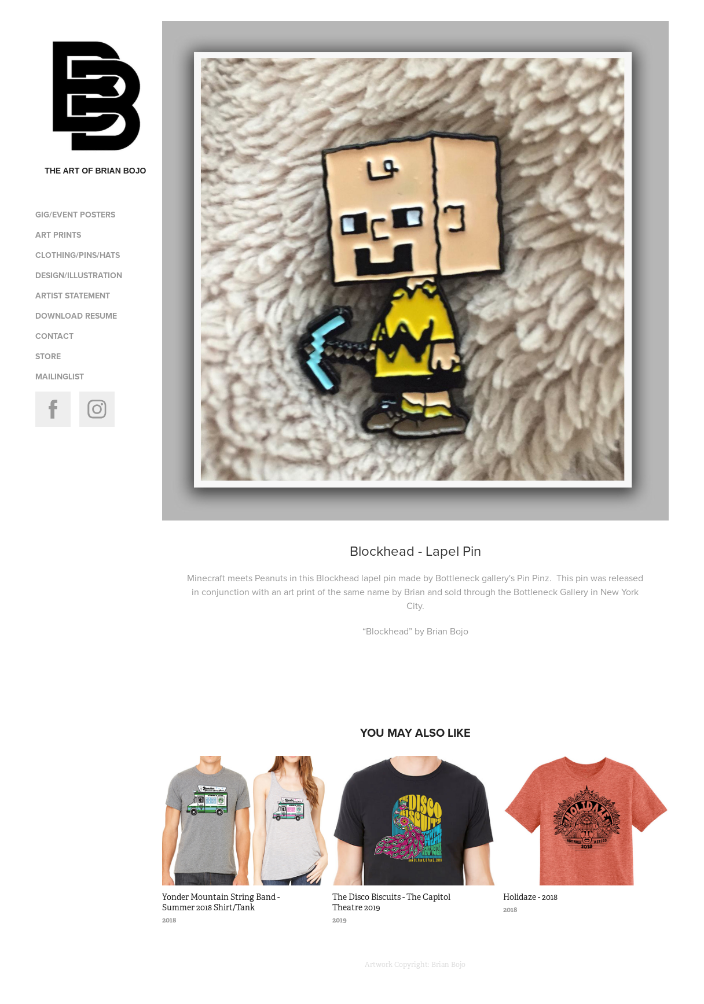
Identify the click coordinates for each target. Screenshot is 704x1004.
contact (54, 336)
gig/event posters (75, 214)
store (48, 356)
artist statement (72, 295)
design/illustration (78, 275)
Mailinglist (59, 376)
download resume (76, 316)
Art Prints (58, 235)
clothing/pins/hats (77, 255)
